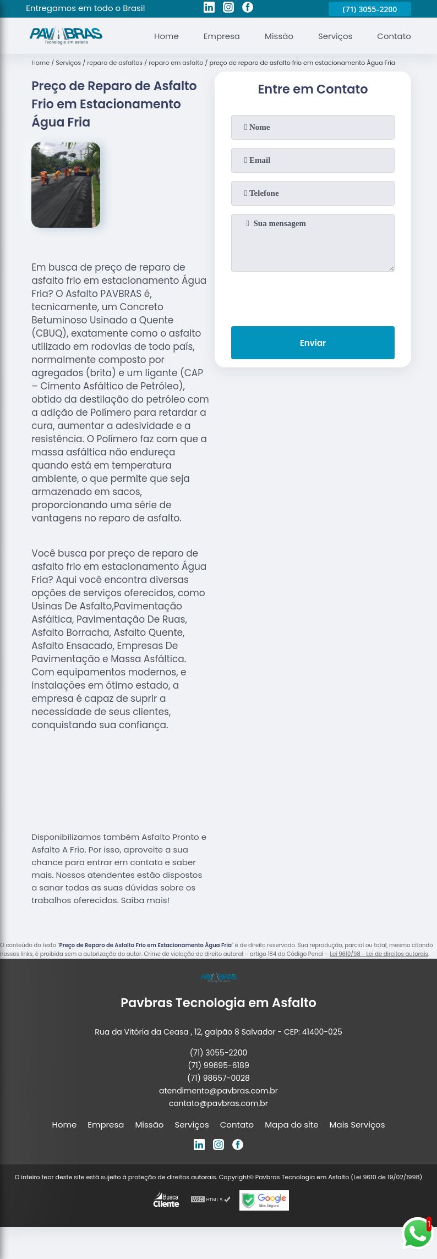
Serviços (335, 36)
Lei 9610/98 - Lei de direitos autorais (379, 954)
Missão (279, 36)
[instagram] (228, 9)
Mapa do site (291, 1124)
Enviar (313, 343)
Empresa (222, 36)
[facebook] (247, 9)
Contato (394, 36)
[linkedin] (209, 9)
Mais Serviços (357, 1124)
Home (166, 36)
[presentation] (313, 296)
